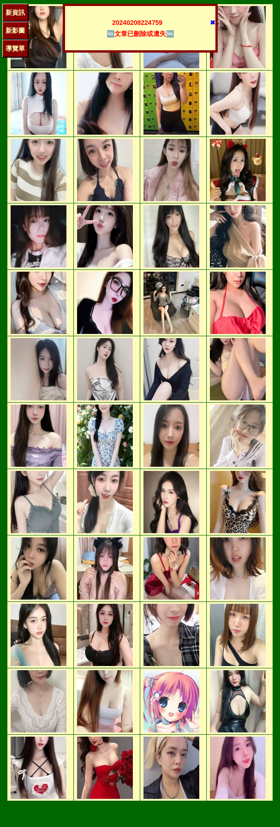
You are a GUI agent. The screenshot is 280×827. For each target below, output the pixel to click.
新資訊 (15, 12)
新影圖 (15, 30)
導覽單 (15, 48)
